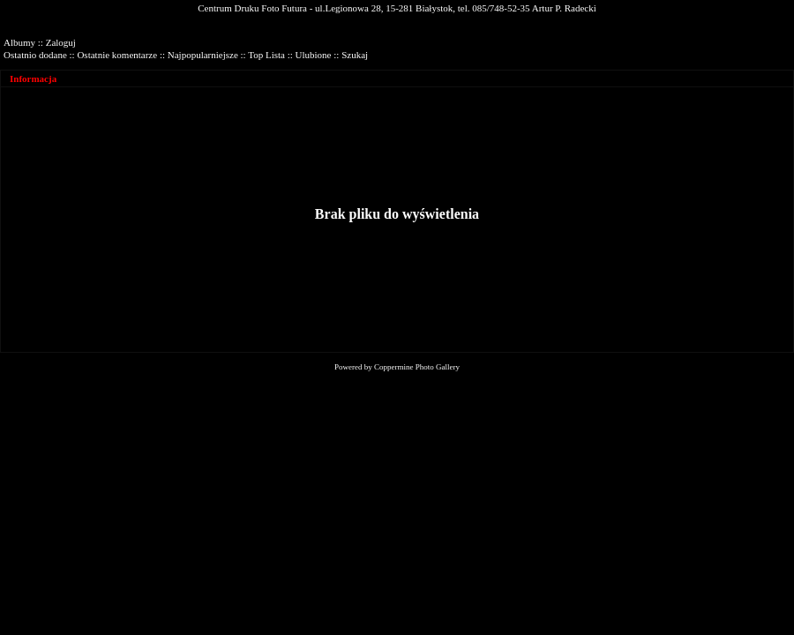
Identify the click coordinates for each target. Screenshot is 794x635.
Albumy (19, 42)
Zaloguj (61, 42)
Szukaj (354, 54)
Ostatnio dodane (35, 54)
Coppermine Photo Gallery (417, 366)
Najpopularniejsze (203, 54)
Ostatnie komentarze (117, 54)
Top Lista (266, 54)
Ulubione (314, 54)
